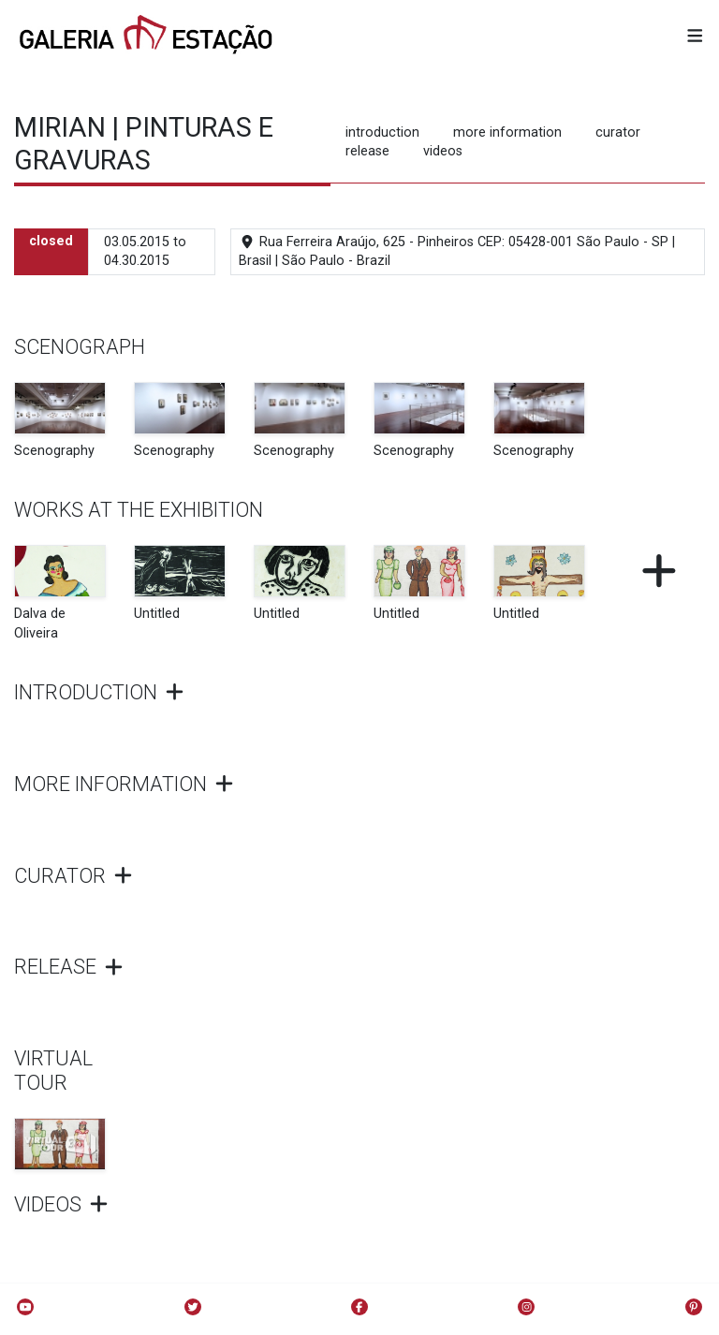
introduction (382, 132)
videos (442, 151)
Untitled (157, 614)
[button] (695, 37)
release (367, 151)
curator (617, 132)
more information (507, 132)
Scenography (54, 451)
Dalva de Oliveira (40, 623)
